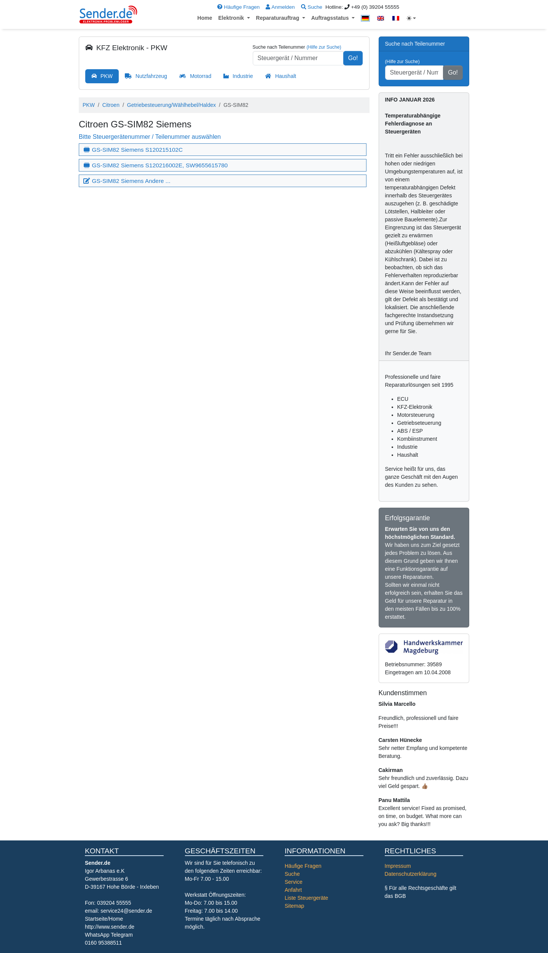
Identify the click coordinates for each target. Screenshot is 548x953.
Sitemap (294, 906)
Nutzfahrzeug (151, 76)
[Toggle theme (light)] (411, 18)
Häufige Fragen (238, 7)
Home (205, 18)
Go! (353, 58)
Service (294, 882)
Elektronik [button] (231, 18)
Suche (311, 7)
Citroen (110, 105)
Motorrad (200, 76)
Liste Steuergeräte (306, 898)
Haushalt (285, 76)
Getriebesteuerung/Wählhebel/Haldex (171, 105)
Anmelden (280, 7)
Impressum (398, 866)
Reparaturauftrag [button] (278, 18)
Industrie (243, 76)
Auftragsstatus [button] (330, 18)
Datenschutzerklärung (410, 874)
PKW (106, 76)
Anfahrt (293, 890)
